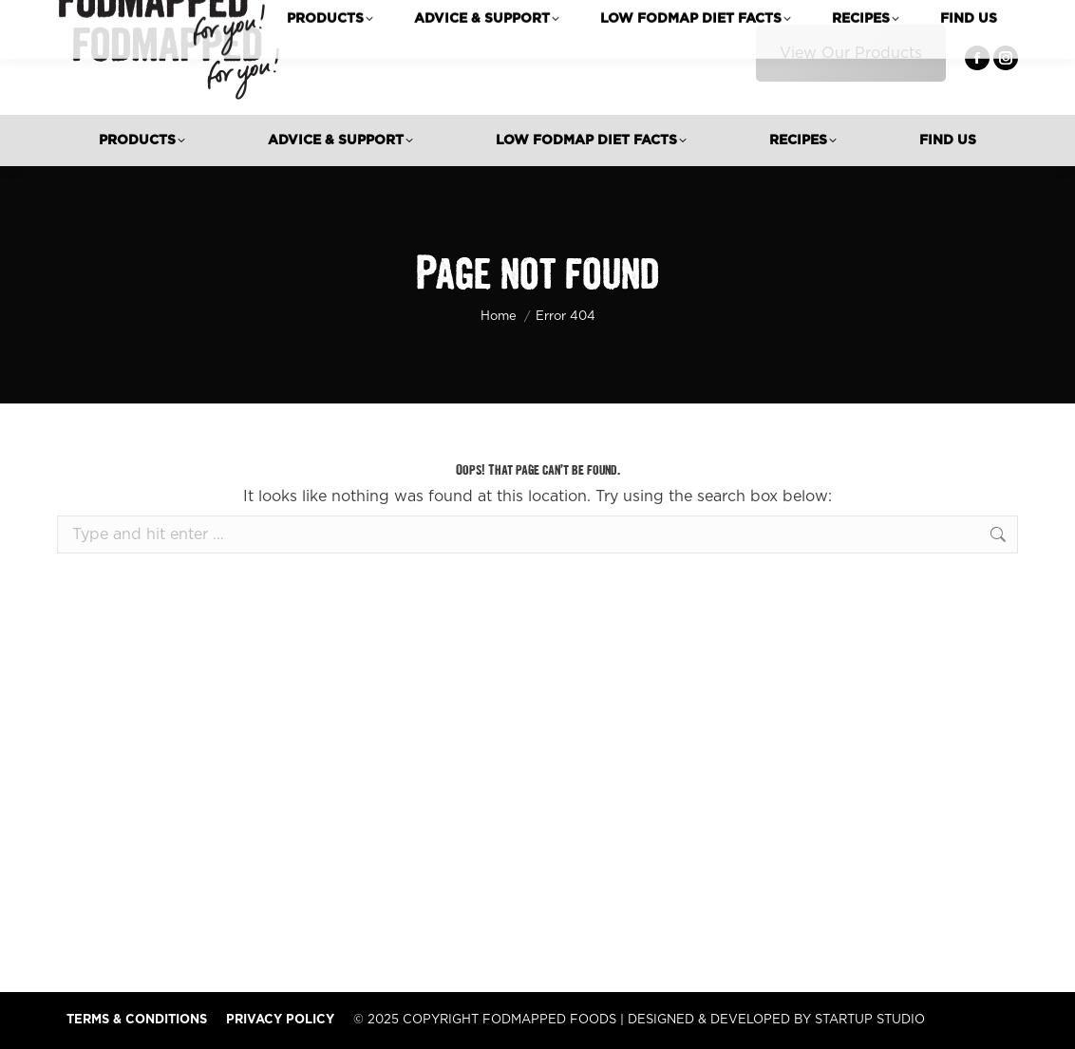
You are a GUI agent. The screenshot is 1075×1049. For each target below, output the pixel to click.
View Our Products (851, 53)
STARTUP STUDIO (870, 1020)
